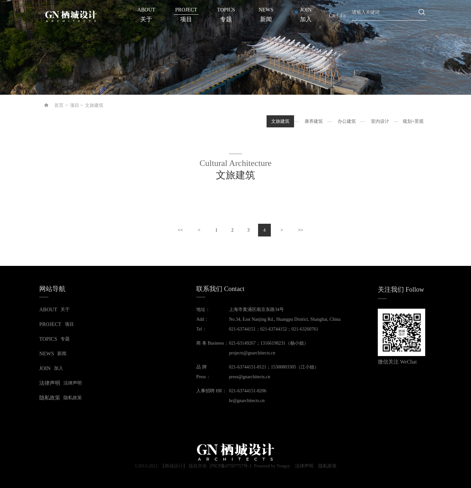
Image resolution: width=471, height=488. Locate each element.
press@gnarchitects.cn (249, 376)
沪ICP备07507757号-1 (229, 466)
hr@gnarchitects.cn (247, 400)
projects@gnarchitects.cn (252, 352)
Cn (332, 15)
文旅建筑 (94, 105)
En (343, 15)
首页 (58, 105)
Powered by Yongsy (272, 466)
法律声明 (304, 466)
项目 (74, 105)
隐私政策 (328, 466)
